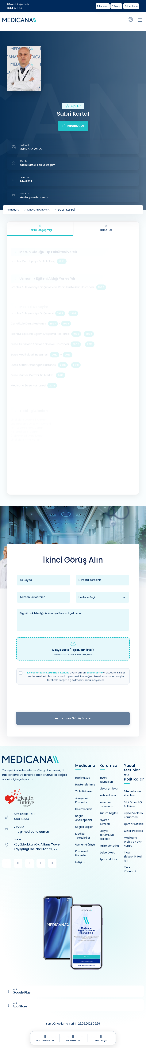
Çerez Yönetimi (130, 869)
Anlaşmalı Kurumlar (81, 800)
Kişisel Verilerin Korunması (133, 815)
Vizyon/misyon (109, 788)
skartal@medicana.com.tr (36, 197)
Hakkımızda (82, 778)
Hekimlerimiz (83, 809)
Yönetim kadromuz (106, 804)
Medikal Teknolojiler (82, 836)
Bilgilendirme (94, 672)
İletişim (80, 862)
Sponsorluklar (108, 859)
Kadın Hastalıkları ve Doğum (37, 165)
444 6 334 (14, 8)
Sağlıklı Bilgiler (84, 827)
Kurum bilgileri (109, 813)
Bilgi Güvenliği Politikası (133, 804)
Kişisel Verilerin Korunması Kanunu (48, 672)
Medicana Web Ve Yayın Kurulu (133, 842)
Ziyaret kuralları (105, 822)
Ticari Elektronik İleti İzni (133, 856)
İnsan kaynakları (106, 780)
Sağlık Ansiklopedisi (83, 818)
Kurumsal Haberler (81, 853)
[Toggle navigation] (140, 20)
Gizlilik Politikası (133, 831)
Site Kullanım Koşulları (132, 793)
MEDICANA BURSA (31, 149)
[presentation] (73, 699)
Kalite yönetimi (109, 846)
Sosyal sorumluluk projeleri (107, 835)
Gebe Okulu (107, 852)
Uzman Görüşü (85, 844)
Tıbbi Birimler (83, 791)
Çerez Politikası (134, 824)
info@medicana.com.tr (31, 831)
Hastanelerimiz (85, 784)
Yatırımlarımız (109, 795)
